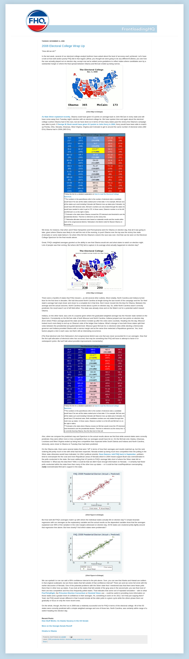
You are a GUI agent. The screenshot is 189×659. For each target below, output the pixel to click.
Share (45, 641)
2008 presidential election (56, 639)
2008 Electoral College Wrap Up (63, 46)
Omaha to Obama (49, 631)
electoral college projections (75, 639)
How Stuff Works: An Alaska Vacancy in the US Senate (65, 621)
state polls (88, 639)
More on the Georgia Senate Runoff (57, 626)
